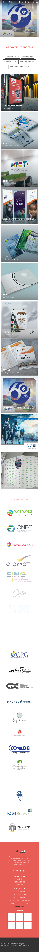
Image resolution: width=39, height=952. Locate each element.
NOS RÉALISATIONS (19, 882)
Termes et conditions (6, 946)
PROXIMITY (19, 885)
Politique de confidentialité (22, 946)
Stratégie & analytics (11, 62)
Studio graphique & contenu (19, 67)
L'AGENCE (19, 879)
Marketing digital (27, 56)
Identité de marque (12, 56)
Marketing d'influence (27, 62)
